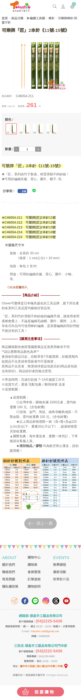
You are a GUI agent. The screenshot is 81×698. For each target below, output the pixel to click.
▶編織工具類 (36, 18)
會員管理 (34, 572)
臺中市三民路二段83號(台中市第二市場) (44, 666)
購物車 (32, 565)
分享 (24, 191)
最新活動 (59, 572)
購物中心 (34, 557)
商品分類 (17, 18)
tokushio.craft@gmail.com (45, 631)
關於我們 (8, 565)
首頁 (5, 18)
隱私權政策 (10, 586)
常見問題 (8, 579)
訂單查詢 (34, 579)
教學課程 (59, 565)
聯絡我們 (8, 572)
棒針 (51, 18)
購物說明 (34, 586)
